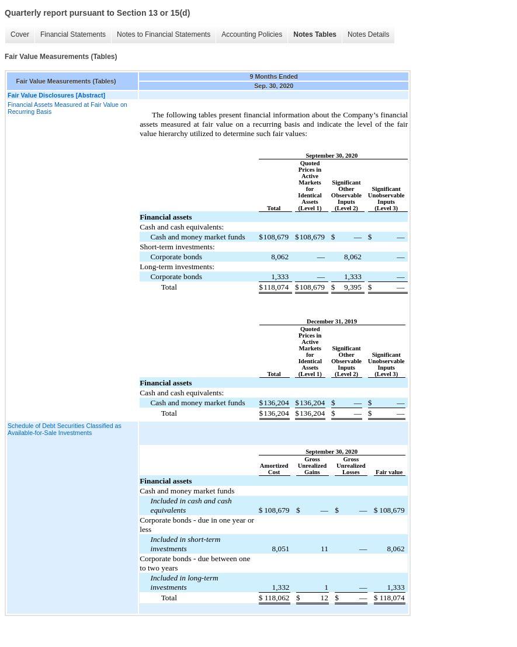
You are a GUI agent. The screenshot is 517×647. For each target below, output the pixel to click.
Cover (20, 34)
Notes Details (368, 34)
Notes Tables (314, 34)
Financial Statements (73, 34)
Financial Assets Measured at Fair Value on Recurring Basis (67, 108)
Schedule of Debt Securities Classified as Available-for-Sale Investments (65, 429)
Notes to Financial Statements (163, 34)
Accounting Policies (251, 34)
